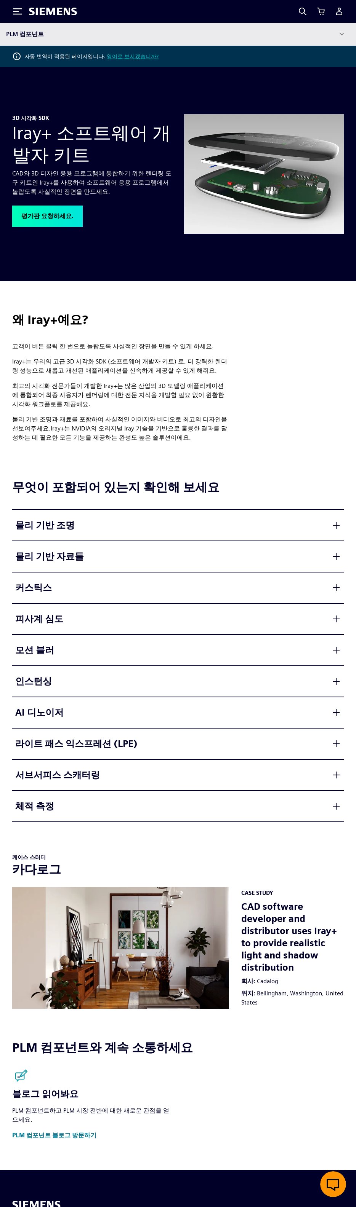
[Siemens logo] (53, 11)
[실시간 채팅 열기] (333, 1184)
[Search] (302, 11)
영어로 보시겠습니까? (133, 56)
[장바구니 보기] (321, 11)
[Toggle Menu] (17, 11)
